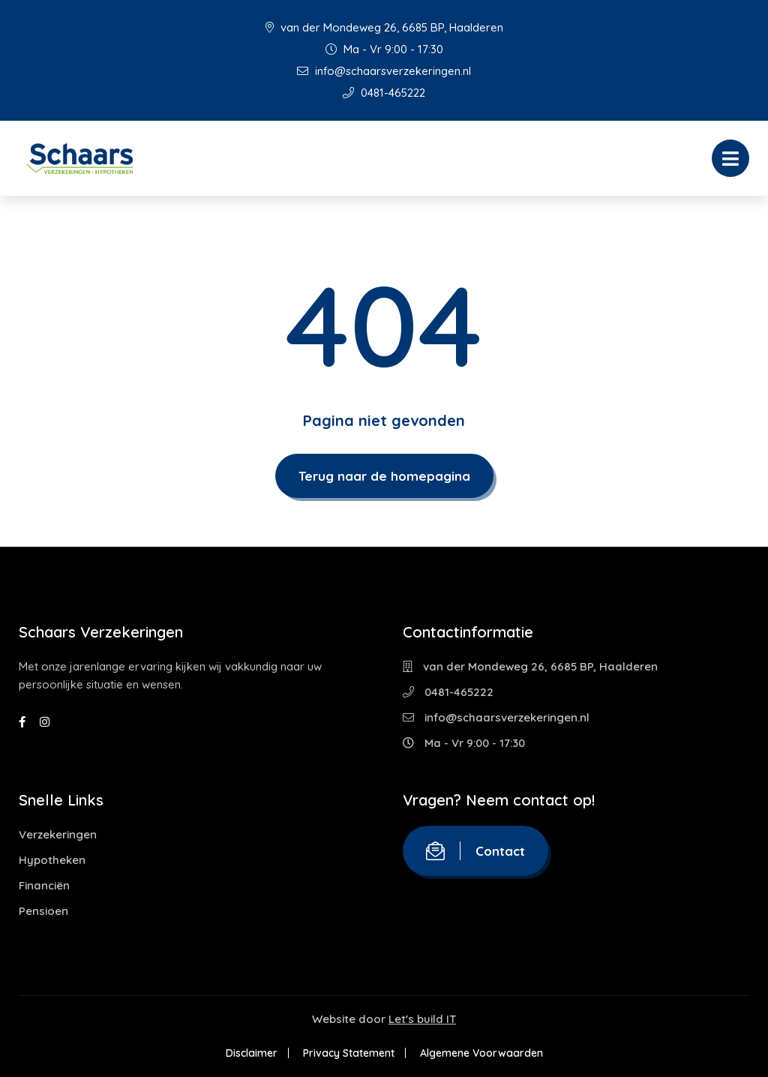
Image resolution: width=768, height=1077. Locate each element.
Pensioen (43, 911)
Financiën (44, 885)
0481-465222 (384, 93)
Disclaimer (252, 1053)
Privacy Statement (348, 1053)
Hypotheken (52, 860)
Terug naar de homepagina (384, 476)
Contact (475, 851)
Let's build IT (422, 1019)
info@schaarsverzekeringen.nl (384, 71)
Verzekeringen (58, 834)
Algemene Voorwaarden (481, 1053)
